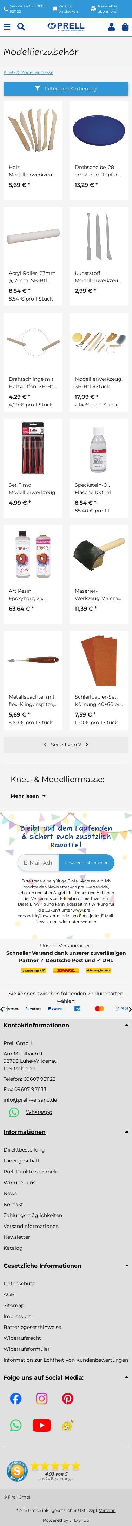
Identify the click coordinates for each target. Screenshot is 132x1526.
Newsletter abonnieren (86, 862)
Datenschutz (19, 1283)
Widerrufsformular (27, 1349)
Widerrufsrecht (22, 1338)
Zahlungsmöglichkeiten (33, 1215)
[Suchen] (21, 27)
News (10, 1193)
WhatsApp (39, 1112)
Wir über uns (19, 1182)
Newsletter (17, 1237)
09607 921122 (39, 1079)
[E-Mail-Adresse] (38, 862)
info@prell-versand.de (30, 1100)
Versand (107, 1510)
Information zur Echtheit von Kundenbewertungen (66, 1360)
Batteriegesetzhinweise (32, 1327)
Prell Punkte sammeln (31, 1171)
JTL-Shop (79, 1520)
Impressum (18, 1316)
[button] (111, 27)
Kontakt (13, 1204)
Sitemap (14, 1305)
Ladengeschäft (22, 1161)
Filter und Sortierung (66, 89)
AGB (9, 1294)
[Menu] (7, 27)
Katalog (13, 1248)
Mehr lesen (28, 796)
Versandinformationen (31, 1226)
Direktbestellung (24, 1150)
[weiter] (87, 745)
